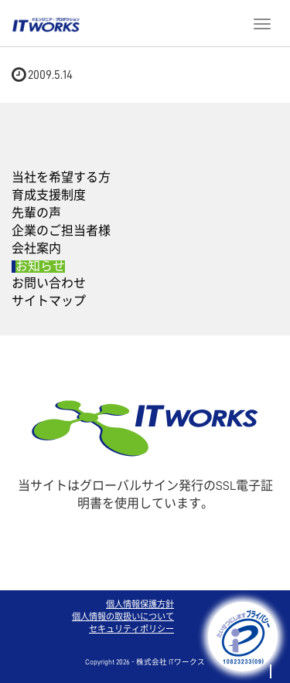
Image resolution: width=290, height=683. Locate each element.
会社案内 (36, 249)
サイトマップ (49, 301)
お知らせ (40, 266)
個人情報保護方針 (140, 604)
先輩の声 (36, 213)
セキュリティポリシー (131, 629)
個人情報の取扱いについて (123, 617)
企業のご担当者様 (61, 231)
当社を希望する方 (61, 178)
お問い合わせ (49, 283)
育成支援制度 (49, 195)
